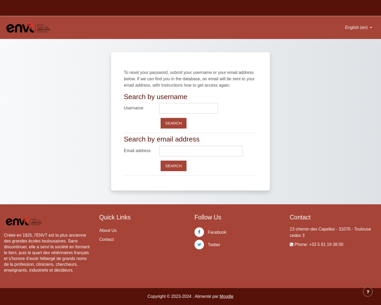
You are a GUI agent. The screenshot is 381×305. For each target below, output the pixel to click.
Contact (106, 239)
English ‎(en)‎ (357, 27)
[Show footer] (368, 292)
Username (133, 108)
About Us (108, 230)
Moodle (226, 296)
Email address (137, 150)
